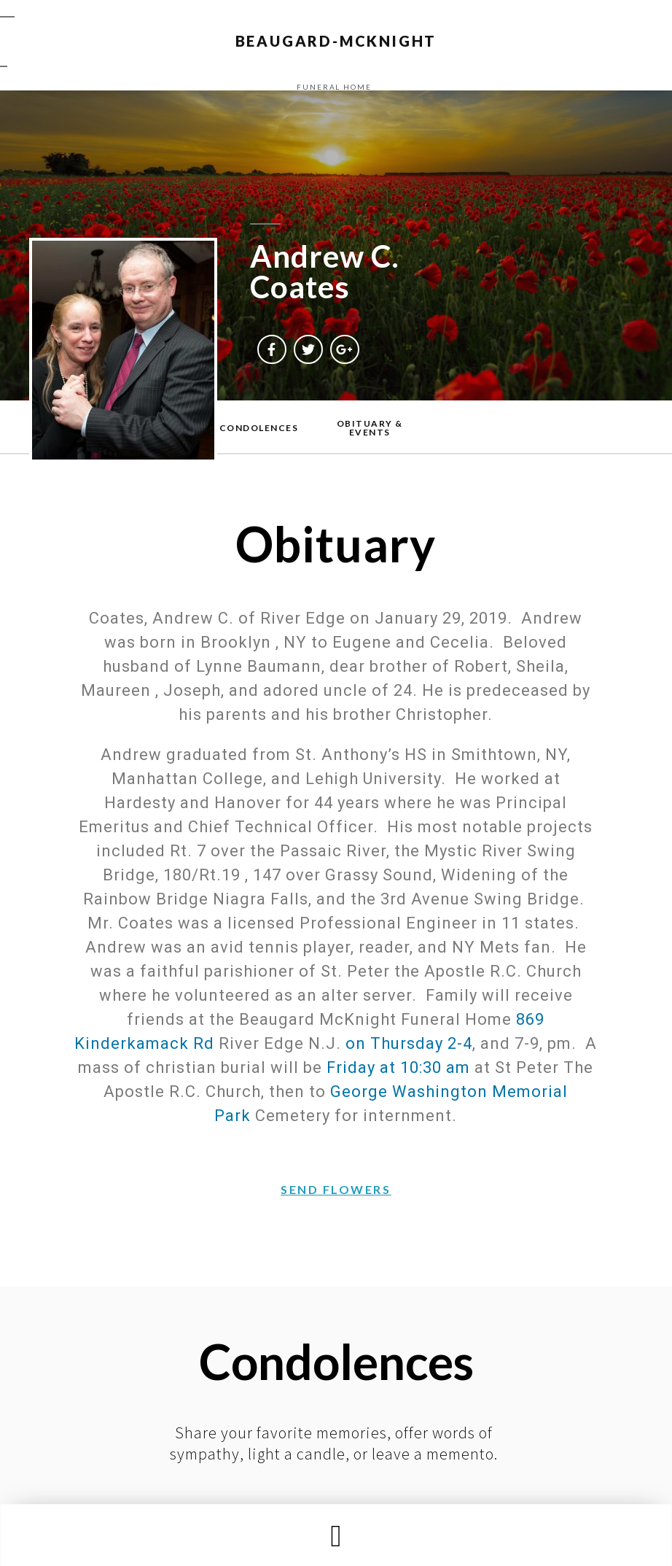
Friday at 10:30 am (398, 1067)
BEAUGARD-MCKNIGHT (336, 41)
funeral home (334, 86)
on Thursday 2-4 (408, 1043)
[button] (336, 1536)
